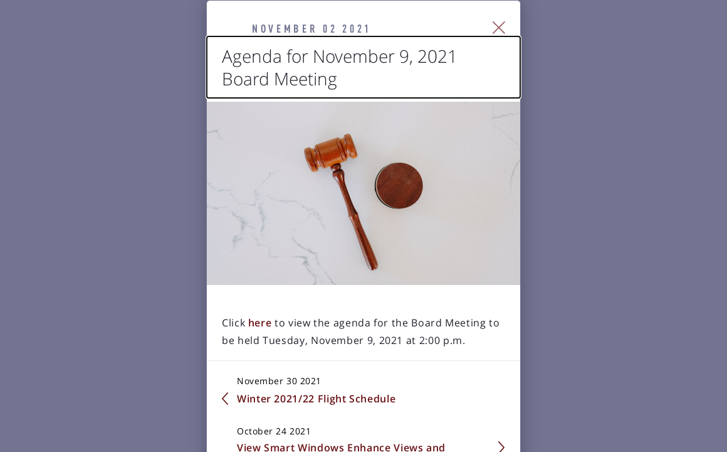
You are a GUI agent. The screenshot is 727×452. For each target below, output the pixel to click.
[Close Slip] (642, 44)
